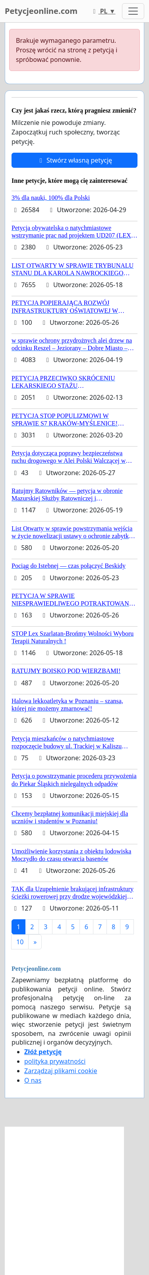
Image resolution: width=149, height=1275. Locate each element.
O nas (32, 1080)
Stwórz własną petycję (74, 160)
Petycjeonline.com (41, 11)
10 (19, 942)
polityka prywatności (54, 1061)
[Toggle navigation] (133, 11)
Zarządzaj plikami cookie (60, 1070)
